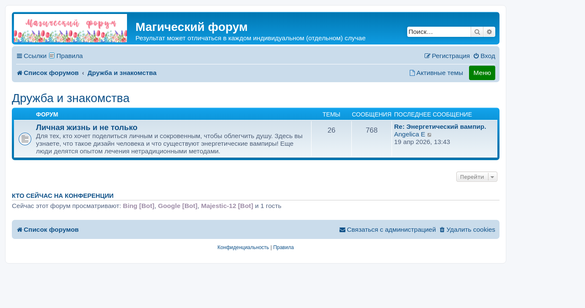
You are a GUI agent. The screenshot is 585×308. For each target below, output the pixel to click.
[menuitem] (484, 56)
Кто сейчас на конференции (62, 195)
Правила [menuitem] (69, 55)
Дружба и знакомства (71, 98)
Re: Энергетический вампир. (440, 126)
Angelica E (409, 134)
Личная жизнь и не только (87, 127)
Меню (482, 72)
